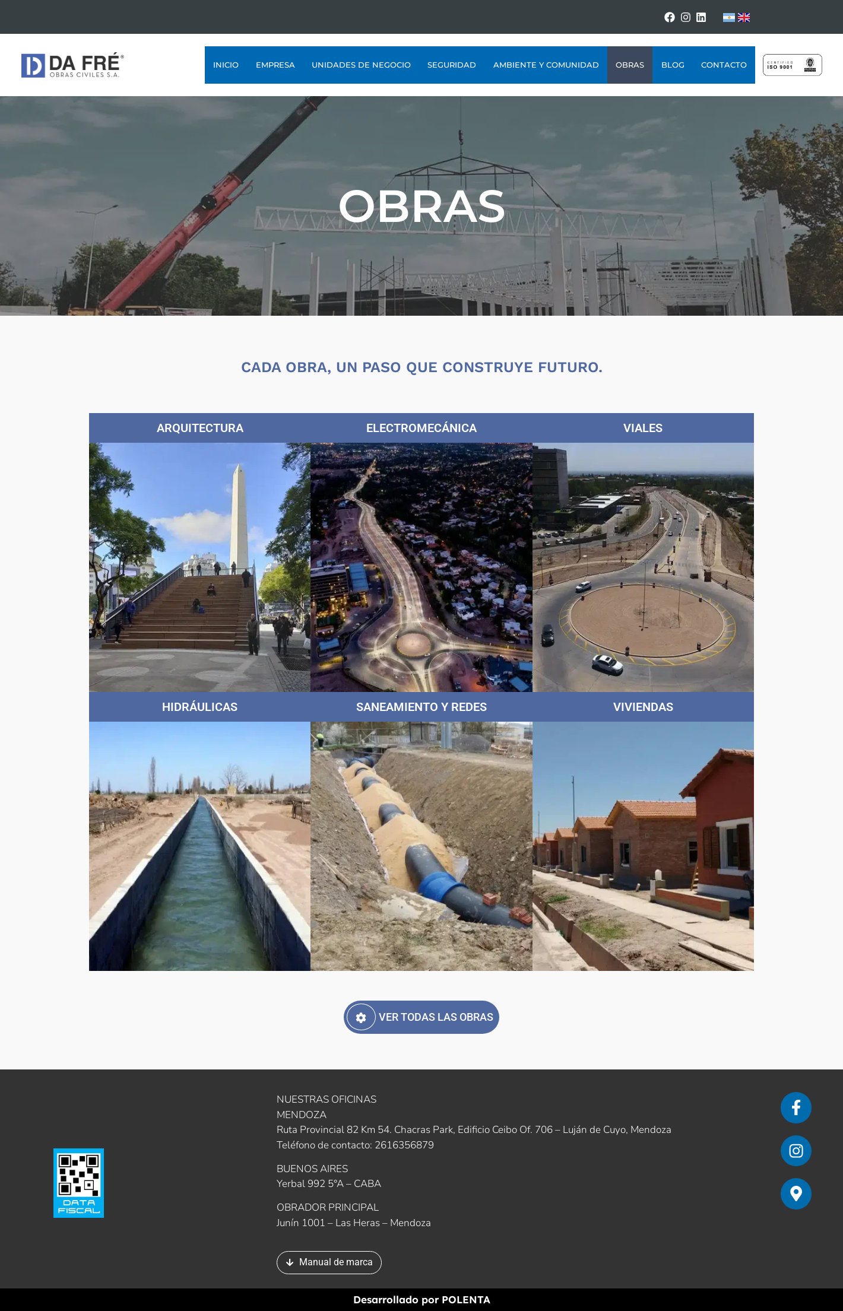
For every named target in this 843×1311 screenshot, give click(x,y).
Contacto (724, 65)
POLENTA (466, 1300)
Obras (630, 65)
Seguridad (451, 65)
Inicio (226, 65)
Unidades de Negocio (361, 65)
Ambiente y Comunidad (546, 65)
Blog (672, 65)
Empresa (275, 65)
